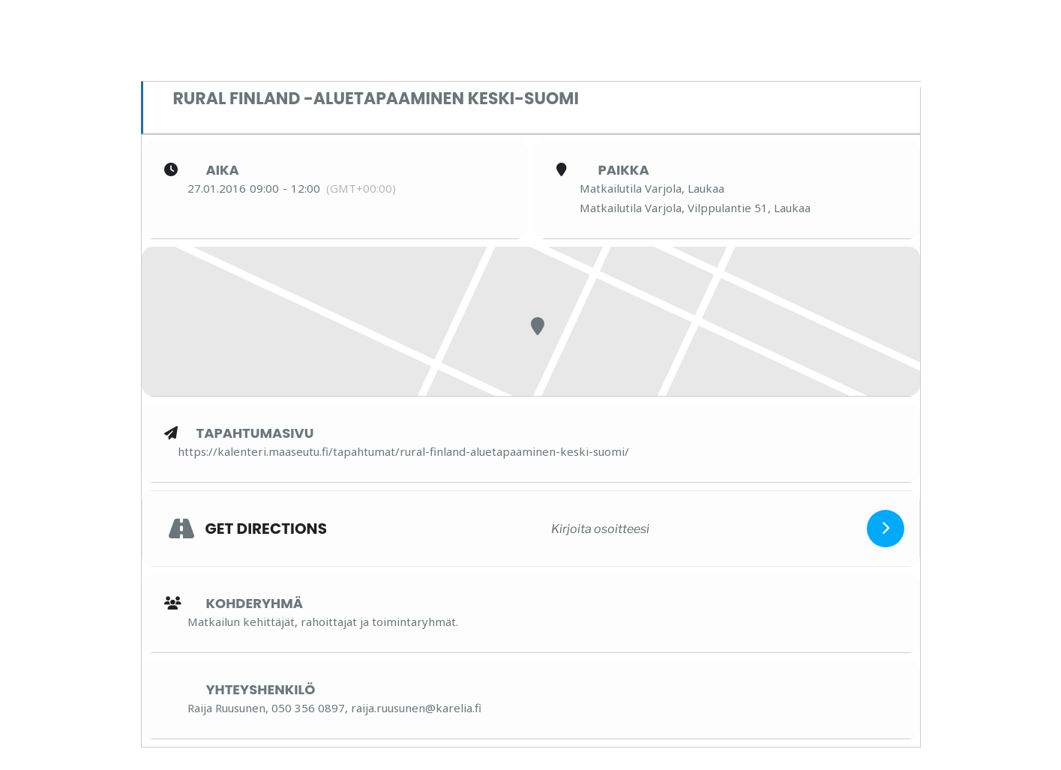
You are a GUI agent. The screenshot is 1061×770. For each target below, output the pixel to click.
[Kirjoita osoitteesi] (600, 528)
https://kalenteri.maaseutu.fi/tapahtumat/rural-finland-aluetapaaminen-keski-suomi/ (403, 451)
